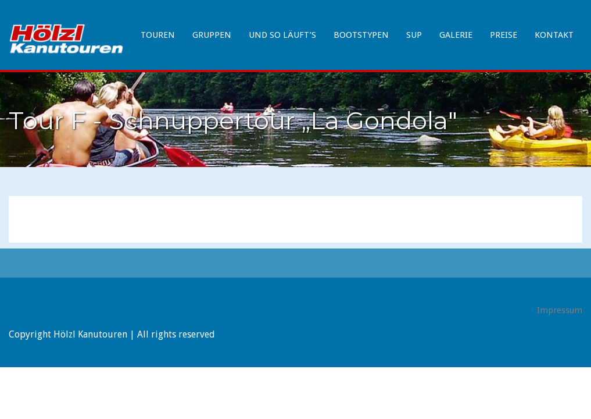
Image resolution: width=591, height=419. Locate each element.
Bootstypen (361, 35)
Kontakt (554, 35)
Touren (158, 35)
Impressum (559, 310)
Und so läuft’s (282, 35)
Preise (503, 35)
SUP (414, 35)
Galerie (455, 35)
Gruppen (211, 35)
